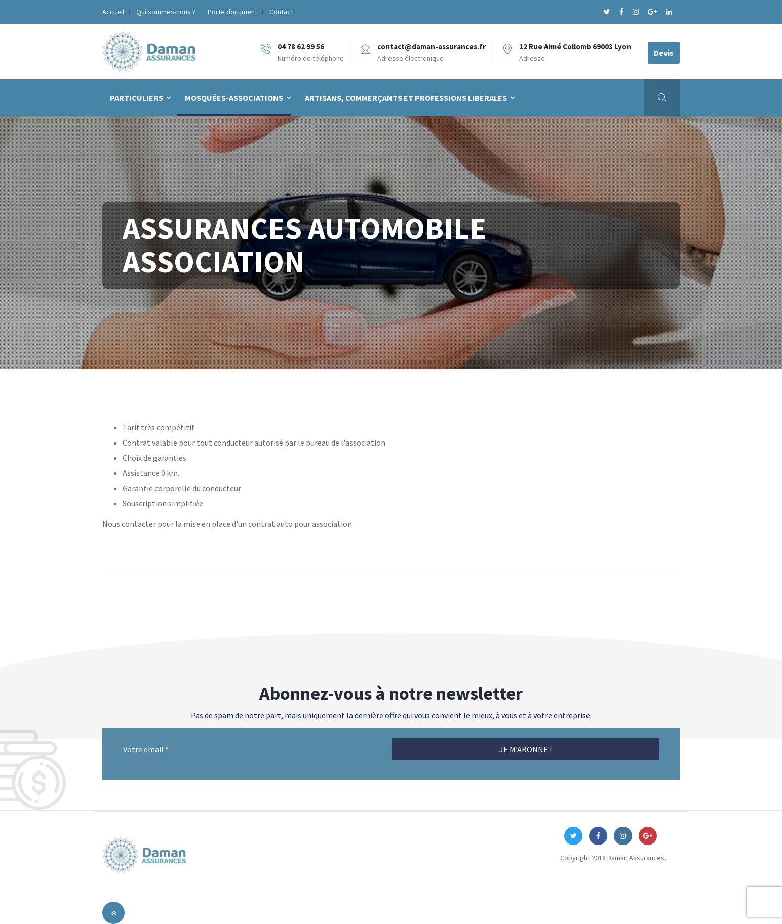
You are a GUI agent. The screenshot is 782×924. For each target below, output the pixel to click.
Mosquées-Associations (234, 98)
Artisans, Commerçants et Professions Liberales (406, 98)
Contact (281, 11)
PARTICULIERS (136, 98)
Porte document (232, 11)
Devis (664, 53)
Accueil (113, 11)
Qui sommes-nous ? (166, 11)
